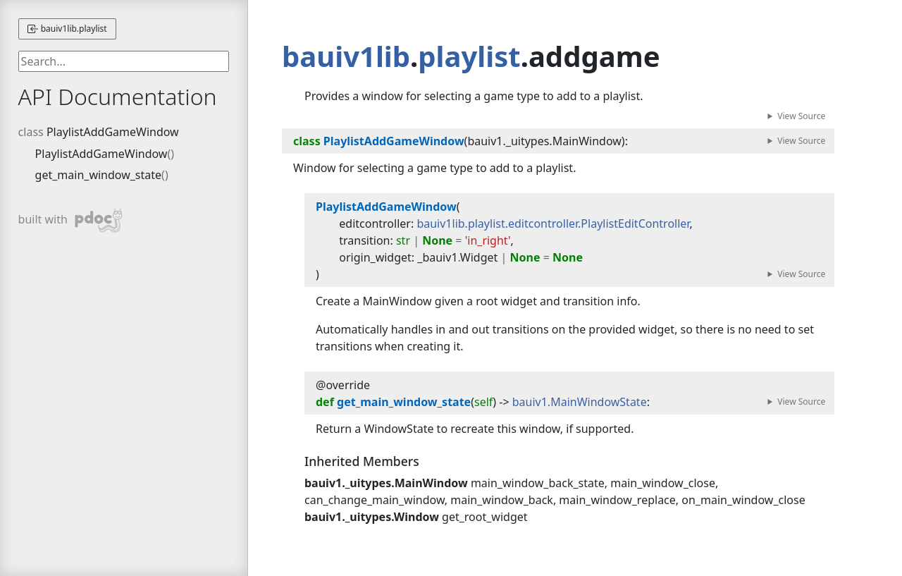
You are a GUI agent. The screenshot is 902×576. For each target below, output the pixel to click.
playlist (469, 56)
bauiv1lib (346, 56)
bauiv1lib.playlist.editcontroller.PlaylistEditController (552, 223)
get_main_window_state (98, 175)
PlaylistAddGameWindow (113, 132)
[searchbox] (124, 61)
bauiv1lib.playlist (67, 29)
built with (70, 220)
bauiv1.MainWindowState (579, 402)
